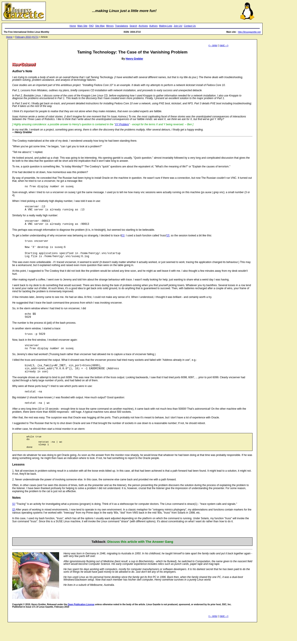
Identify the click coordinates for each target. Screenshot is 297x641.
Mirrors (110, 25)
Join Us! (178, 25)
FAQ (91, 25)
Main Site (82, 25)
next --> (224, 45)
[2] (167, 238)
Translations (121, 25)
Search (133, 25)
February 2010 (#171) (26, 37)
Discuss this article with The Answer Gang (140, 558)
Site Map (99, 25)
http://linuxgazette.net (249, 32)
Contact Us (190, 25)
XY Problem (122, 124)
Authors (153, 25)
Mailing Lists (165, 25)
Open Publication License (81, 621)
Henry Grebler (134, 58)
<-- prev (212, 45)
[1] (122, 238)
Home (73, 25)
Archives (143, 25)
